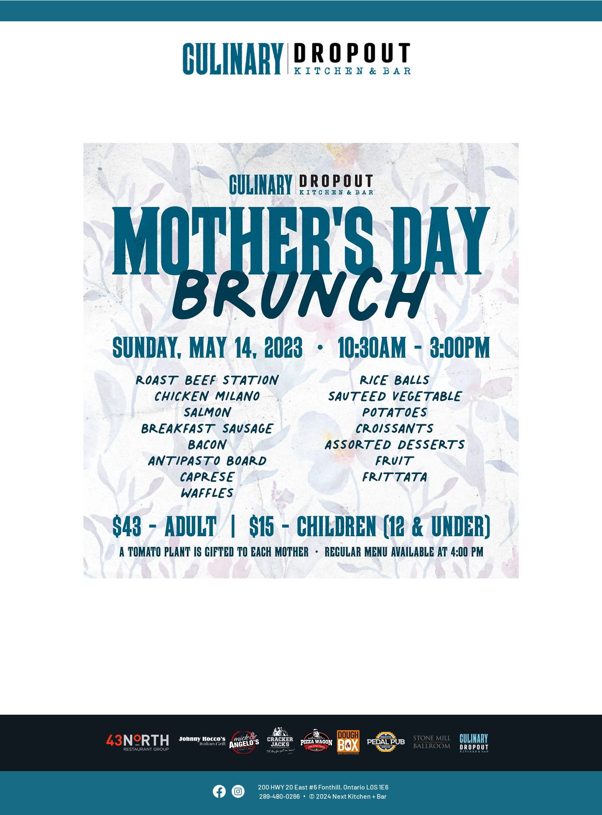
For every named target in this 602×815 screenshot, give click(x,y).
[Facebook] (219, 791)
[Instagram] (238, 791)
